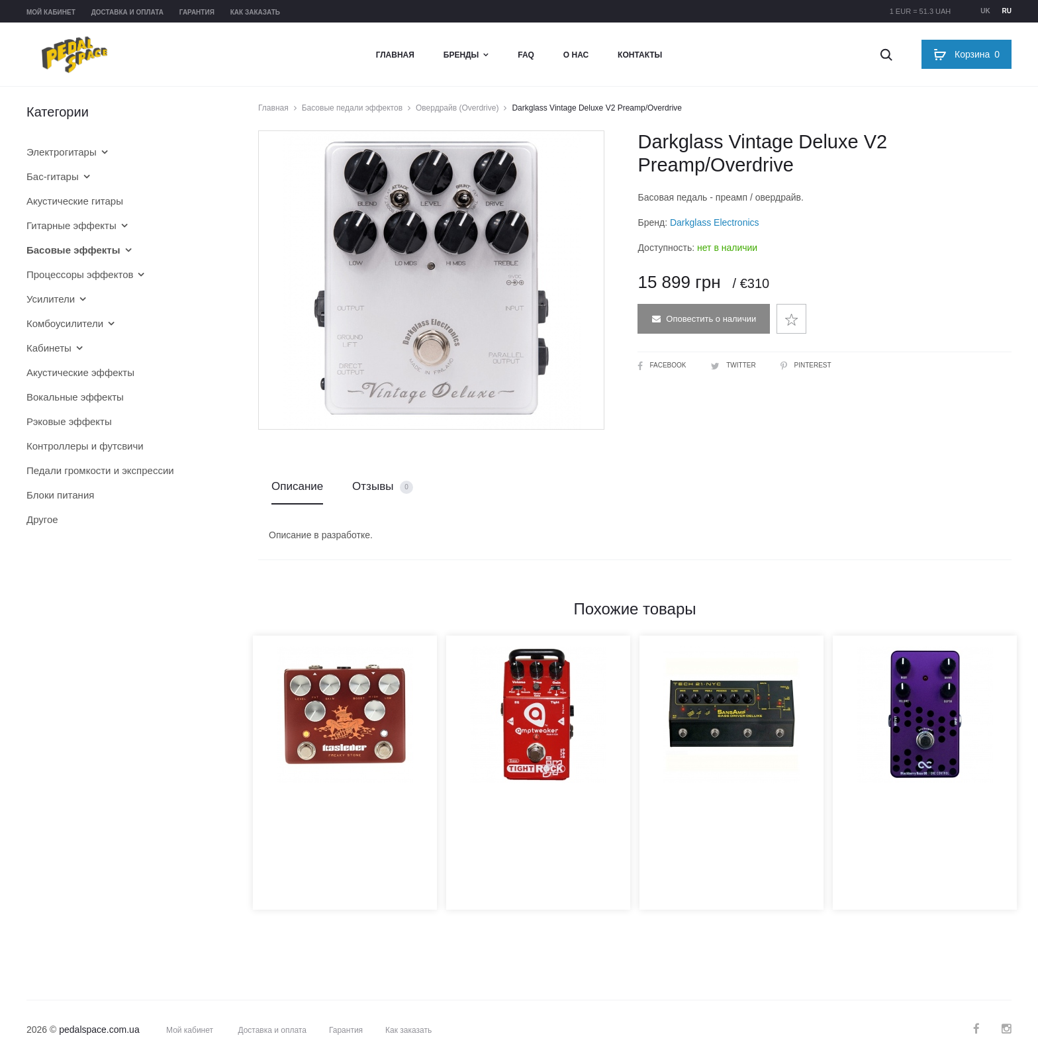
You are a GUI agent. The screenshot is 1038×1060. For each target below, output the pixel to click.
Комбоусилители (64, 323)
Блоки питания (60, 495)
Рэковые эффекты (69, 421)
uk (985, 11)
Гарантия (196, 12)
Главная (395, 55)
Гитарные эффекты (71, 225)
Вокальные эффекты (75, 397)
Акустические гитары (74, 201)
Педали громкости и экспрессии (100, 470)
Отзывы (382, 487)
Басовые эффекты (73, 250)
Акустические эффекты (80, 372)
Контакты (640, 55)
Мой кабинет (50, 12)
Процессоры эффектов (79, 274)
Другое (42, 519)
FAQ (526, 55)
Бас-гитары (52, 176)
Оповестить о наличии (704, 319)
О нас (576, 55)
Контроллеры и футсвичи (85, 446)
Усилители (50, 299)
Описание (297, 486)
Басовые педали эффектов (352, 108)
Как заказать (255, 12)
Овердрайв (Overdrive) (457, 108)
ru (1007, 11)
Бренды (461, 55)
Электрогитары (61, 152)
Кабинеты (48, 348)
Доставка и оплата (127, 12)
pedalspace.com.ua (99, 1029)
